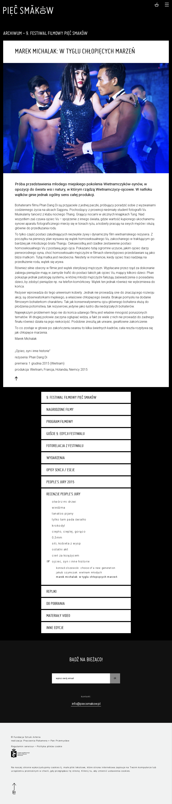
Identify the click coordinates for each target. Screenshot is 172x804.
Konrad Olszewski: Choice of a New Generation (85, 567)
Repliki (51, 591)
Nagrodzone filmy (60, 409)
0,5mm (57, 537)
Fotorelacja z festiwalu (64, 445)
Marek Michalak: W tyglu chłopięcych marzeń (86, 576)
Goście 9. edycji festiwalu (65, 433)
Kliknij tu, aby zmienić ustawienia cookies (105, 771)
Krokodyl (58, 525)
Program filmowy (59, 421)
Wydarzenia (55, 457)
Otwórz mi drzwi (64, 501)
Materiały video (58, 615)
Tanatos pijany (63, 513)
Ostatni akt (60, 549)
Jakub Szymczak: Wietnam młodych (79, 572)
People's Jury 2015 (60, 482)
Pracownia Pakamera (35, 740)
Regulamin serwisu (22, 746)
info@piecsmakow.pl (86, 704)
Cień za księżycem (65, 555)
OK (115, 678)
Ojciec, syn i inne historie (71, 561)
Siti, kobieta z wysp (66, 543)
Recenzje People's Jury (63, 494)
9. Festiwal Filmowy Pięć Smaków (71, 397)
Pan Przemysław (60, 740)
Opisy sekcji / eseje (60, 469)
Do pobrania (55, 603)
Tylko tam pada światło (69, 519)
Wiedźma (58, 507)
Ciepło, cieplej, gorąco (69, 531)
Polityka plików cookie (49, 746)
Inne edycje (55, 627)
